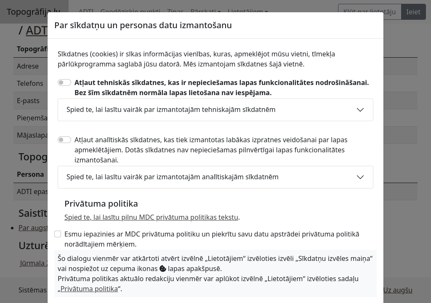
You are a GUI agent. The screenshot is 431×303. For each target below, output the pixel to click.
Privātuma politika (89, 288)
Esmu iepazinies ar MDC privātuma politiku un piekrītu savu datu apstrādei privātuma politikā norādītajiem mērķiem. (211, 239)
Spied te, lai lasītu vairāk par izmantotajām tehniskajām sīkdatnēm (171, 109)
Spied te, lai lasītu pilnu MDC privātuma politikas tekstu (151, 217)
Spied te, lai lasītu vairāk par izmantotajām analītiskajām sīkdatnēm (173, 176)
